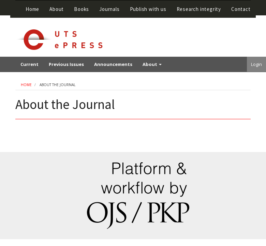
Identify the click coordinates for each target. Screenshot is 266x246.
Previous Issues (66, 64)
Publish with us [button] (148, 9)
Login (256, 64)
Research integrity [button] (199, 9)
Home (32, 9)
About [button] (56, 9)
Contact (241, 9)
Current (29, 64)
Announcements (113, 64)
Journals (109, 9)
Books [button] (81, 9)
